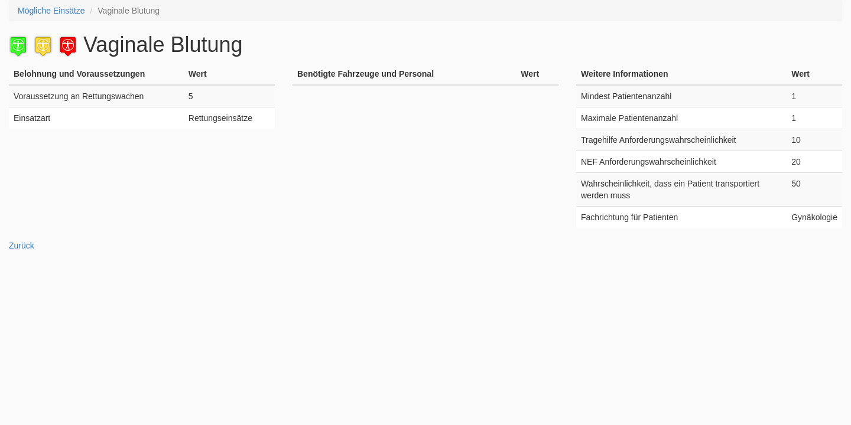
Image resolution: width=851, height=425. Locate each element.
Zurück (21, 245)
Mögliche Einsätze (51, 10)
